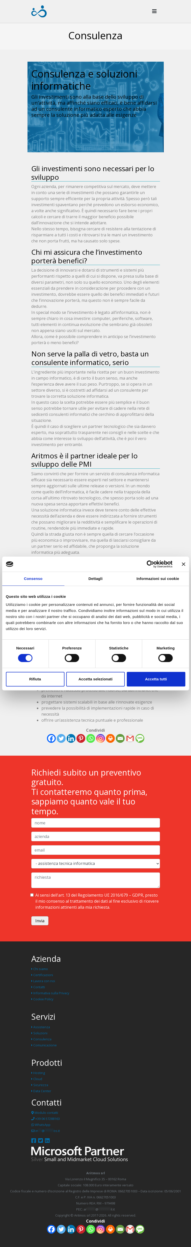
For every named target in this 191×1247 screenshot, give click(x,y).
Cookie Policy (42, 999)
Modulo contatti (44, 1112)
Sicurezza (39, 1085)
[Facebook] (51, 738)
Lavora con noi (43, 981)
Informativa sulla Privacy (50, 993)
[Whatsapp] (90, 738)
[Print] (110, 738)
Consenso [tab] (33, 578)
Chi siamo (39, 969)
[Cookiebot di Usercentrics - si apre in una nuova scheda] (150, 564)
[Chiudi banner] (183, 564)
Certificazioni (42, 975)
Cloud (36, 1079)
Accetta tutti (156, 679)
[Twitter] (61, 738)
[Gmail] (130, 738)
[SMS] (139, 738)
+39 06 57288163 (45, 1118)
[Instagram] (100, 738)
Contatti (38, 987)
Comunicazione (44, 1045)
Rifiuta (35, 679)
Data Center (41, 1091)
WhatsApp (40, 1124)
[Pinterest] (80, 738)
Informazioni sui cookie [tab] (158, 578)
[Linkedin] (71, 738)
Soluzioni (39, 1033)
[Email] (120, 738)
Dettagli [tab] (96, 578)
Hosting (38, 1073)
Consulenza (41, 1039)
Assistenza (40, 1027)
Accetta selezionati (95, 679)
